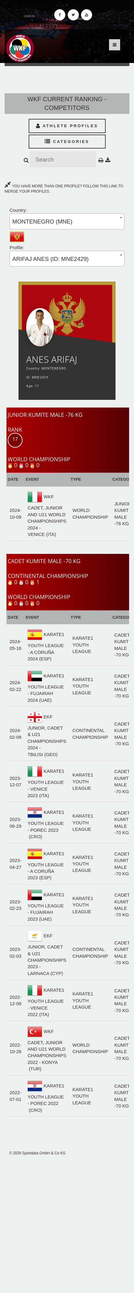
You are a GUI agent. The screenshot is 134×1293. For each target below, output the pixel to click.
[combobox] (67, 221)
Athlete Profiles (67, 125)
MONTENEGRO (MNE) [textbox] (42, 221)
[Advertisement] (67, 1224)
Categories (67, 141)
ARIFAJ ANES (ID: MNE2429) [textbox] (50, 259)
